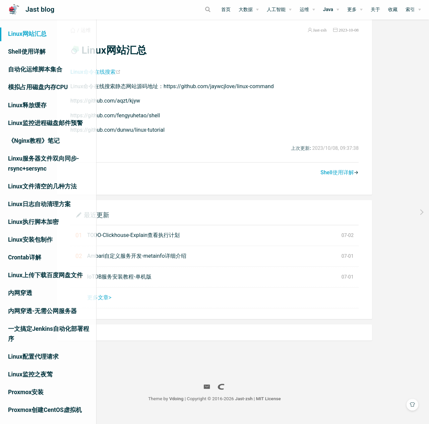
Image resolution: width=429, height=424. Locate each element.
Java (328, 9)
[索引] (413, 9)
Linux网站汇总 (27, 34)
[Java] (331, 9)
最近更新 (145, 223)
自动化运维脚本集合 (35, 69)
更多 (352, 9)
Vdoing (225, 406)
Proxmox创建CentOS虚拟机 (45, 410)
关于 (375, 9)
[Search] (182, 9)
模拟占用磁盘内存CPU (38, 87)
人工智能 (276, 9)
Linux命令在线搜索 (144, 80)
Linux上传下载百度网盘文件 (45, 275)
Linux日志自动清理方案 (39, 204)
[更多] (355, 9)
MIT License (316, 406)
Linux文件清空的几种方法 (42, 186)
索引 (410, 9)
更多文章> (147, 305)
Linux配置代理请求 (33, 356)
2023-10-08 (397, 38)
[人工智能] (279, 9)
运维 (304, 9)
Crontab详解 (24, 257)
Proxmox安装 (26, 392)
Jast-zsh (368, 38)
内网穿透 (20, 293)
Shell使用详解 (27, 51)
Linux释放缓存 (27, 105)
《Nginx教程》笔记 (34, 140)
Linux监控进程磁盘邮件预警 (45, 123)
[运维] (307, 9)
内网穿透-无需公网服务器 (42, 311)
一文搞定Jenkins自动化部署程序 (48, 333)
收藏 (392, 9)
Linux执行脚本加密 (33, 222)
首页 (226, 9)
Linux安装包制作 (30, 239)
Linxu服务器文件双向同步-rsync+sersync (43, 163)
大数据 (246, 9)
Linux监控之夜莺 (30, 374)
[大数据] (249, 9)
